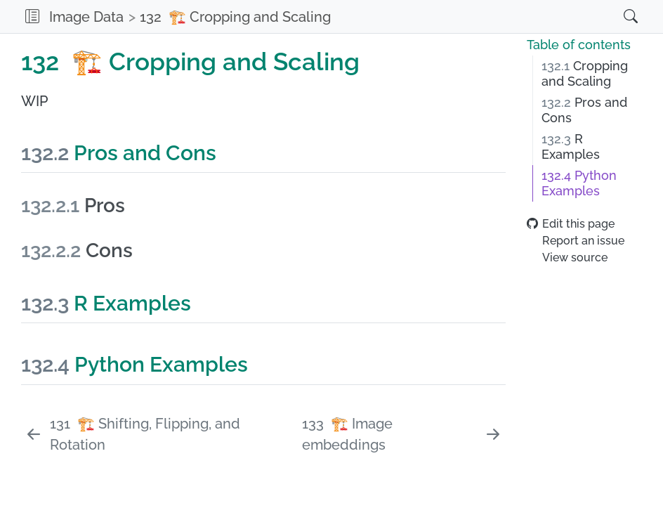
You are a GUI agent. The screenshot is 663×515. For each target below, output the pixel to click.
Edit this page (571, 223)
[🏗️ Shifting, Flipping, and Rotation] (159, 434)
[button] (32, 16)
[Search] (616, 16)
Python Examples (579, 183)
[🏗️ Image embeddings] (402, 434)
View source (567, 257)
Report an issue (575, 240)
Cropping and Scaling (584, 74)
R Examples (570, 147)
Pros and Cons (584, 110)
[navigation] (472, 16)
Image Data (86, 16)
